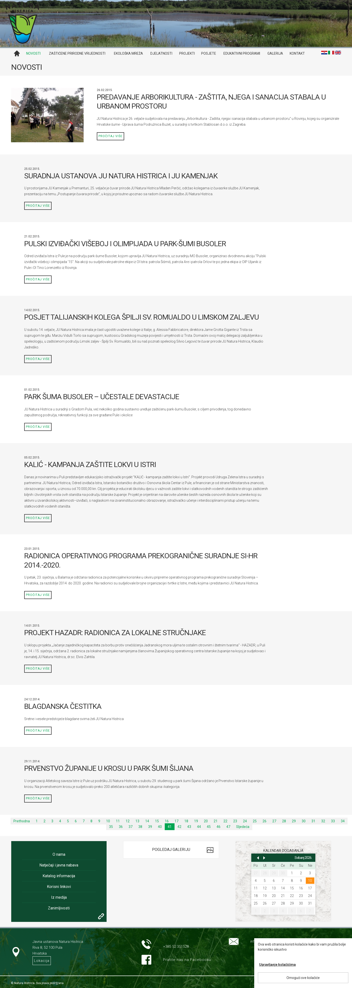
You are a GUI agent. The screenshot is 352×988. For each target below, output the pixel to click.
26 (264, 821)
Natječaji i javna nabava (58, 865)
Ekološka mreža (128, 53)
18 (186, 821)
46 (218, 827)
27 (274, 821)
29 (294, 821)
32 (323, 821)
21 (216, 821)
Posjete (208, 53)
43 (189, 827)
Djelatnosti (161, 53)
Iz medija (59, 897)
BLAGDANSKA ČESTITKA (62, 706)
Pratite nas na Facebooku (187, 959)
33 (333, 821)
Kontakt (297, 53)
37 (130, 827)
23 (235, 821)
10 (108, 821)
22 (225, 821)
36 (121, 827)
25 (255, 821)
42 (179, 827)
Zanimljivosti (59, 908)
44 (199, 827)
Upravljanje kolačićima (277, 965)
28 (284, 821)
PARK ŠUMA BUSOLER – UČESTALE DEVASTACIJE (101, 396)
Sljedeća (242, 827)
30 (304, 821)
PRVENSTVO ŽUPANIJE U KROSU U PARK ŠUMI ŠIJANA (108, 768)
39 (150, 827)
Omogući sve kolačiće (303, 978)
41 (170, 827)
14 (147, 821)
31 (313, 821)
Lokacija (41, 960)
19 (196, 821)
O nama (59, 854)
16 (167, 821)
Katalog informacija (59, 876)
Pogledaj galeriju (171, 849)
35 (111, 827)
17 (176, 821)
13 (137, 821)
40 (160, 827)
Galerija (275, 53)
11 (118, 821)
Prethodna (21, 821)
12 (128, 821)
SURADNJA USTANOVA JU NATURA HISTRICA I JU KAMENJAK (121, 176)
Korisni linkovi (59, 886)
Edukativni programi (241, 53)
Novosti (33, 53)
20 (206, 821)
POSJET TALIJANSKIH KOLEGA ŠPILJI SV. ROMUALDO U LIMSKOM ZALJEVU (141, 317)
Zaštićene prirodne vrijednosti (77, 53)
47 (228, 827)
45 (209, 827)
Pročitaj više (110, 136)
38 (140, 827)
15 (157, 821)
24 (245, 821)
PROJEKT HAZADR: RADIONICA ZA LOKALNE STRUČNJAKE (115, 632)
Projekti (187, 53)
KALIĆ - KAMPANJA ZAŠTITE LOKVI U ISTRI (90, 464)
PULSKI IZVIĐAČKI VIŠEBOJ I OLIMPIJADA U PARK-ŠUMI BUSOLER (125, 243)
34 (343, 821)
